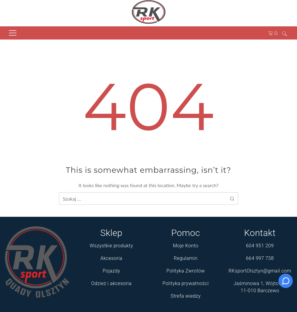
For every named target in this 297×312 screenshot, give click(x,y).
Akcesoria (111, 258)
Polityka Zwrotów (185, 271)
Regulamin (186, 258)
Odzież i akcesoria (111, 283)
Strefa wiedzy (186, 296)
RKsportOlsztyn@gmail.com (260, 271)
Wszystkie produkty (111, 246)
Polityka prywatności (186, 283)
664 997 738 (260, 258)
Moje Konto (185, 246)
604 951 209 (260, 246)
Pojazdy (111, 271)
